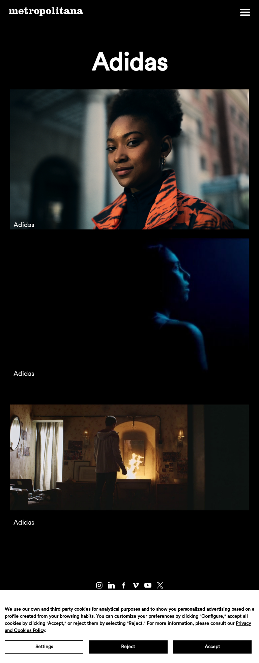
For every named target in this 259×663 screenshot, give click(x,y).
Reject (128, 646)
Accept (212, 646)
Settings (44, 646)
